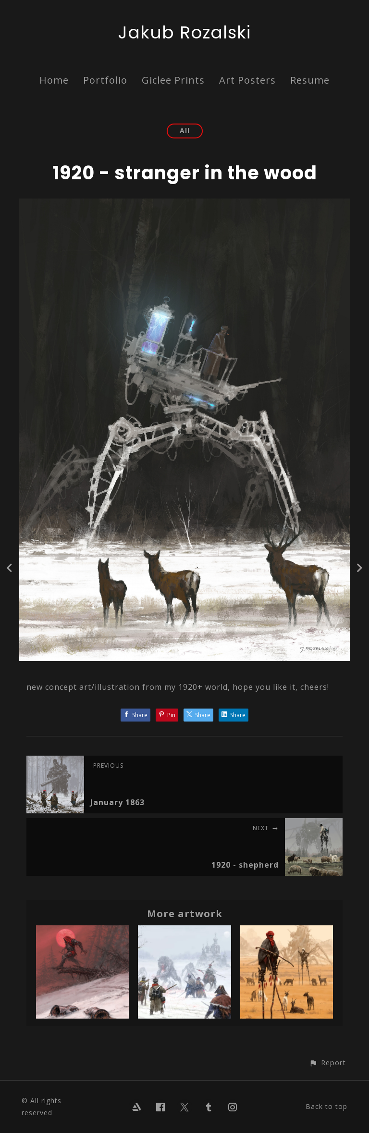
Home (54, 80)
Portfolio (105, 80)
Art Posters (247, 80)
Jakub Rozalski (184, 32)
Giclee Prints (173, 80)
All (185, 130)
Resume (310, 80)
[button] (327, 1062)
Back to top (326, 1106)
